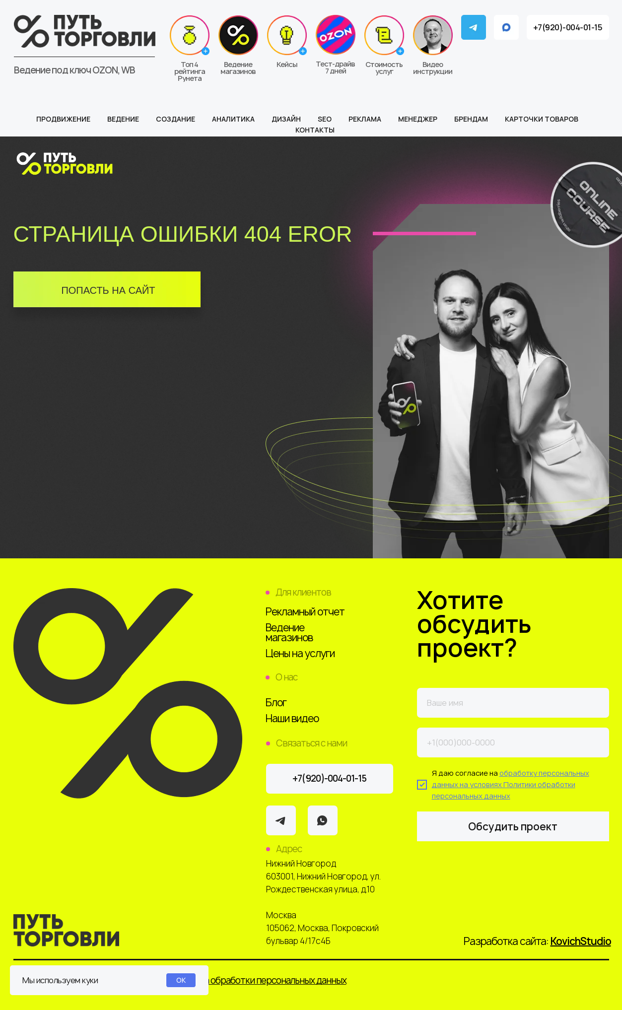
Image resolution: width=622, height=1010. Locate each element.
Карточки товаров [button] (541, 119)
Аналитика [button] (233, 119)
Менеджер (417, 119)
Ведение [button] (123, 119)
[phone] (513, 742)
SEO (325, 119)
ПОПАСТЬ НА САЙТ (108, 290)
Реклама (364, 119)
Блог (276, 702)
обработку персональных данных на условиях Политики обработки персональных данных (510, 784)
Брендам (471, 119)
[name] (513, 703)
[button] (384, 45)
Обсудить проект (512, 826)
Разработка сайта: (537, 941)
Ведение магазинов (289, 632)
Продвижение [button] (63, 119)
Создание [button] (175, 119)
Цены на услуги (300, 653)
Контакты (315, 130)
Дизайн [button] (286, 119)
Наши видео (292, 718)
